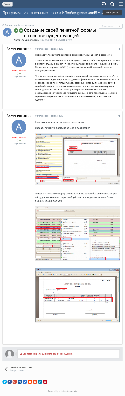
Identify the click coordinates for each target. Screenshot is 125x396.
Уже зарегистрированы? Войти (83, 13)
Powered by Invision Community (62, 391)
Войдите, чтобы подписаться (19, 25)
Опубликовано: (49, 49)
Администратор (30, 40)
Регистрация (112, 12)
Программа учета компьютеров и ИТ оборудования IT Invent (55, 13)
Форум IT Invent (64, 40)
